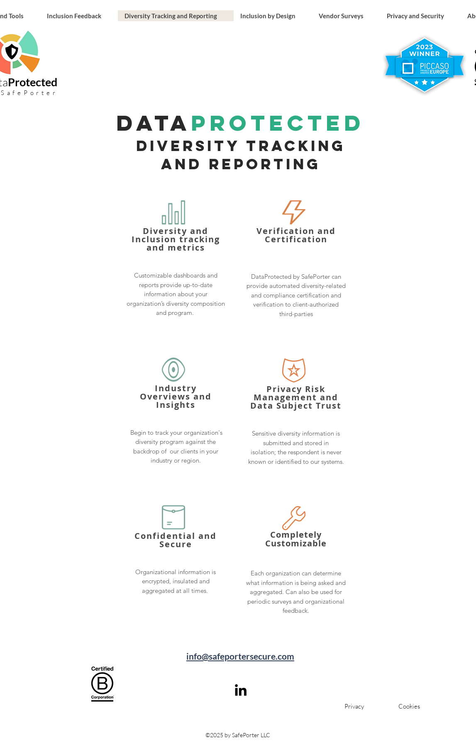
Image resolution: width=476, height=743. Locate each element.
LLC (264, 734)
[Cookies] (409, 706)
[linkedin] (240, 690)
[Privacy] (354, 706)
